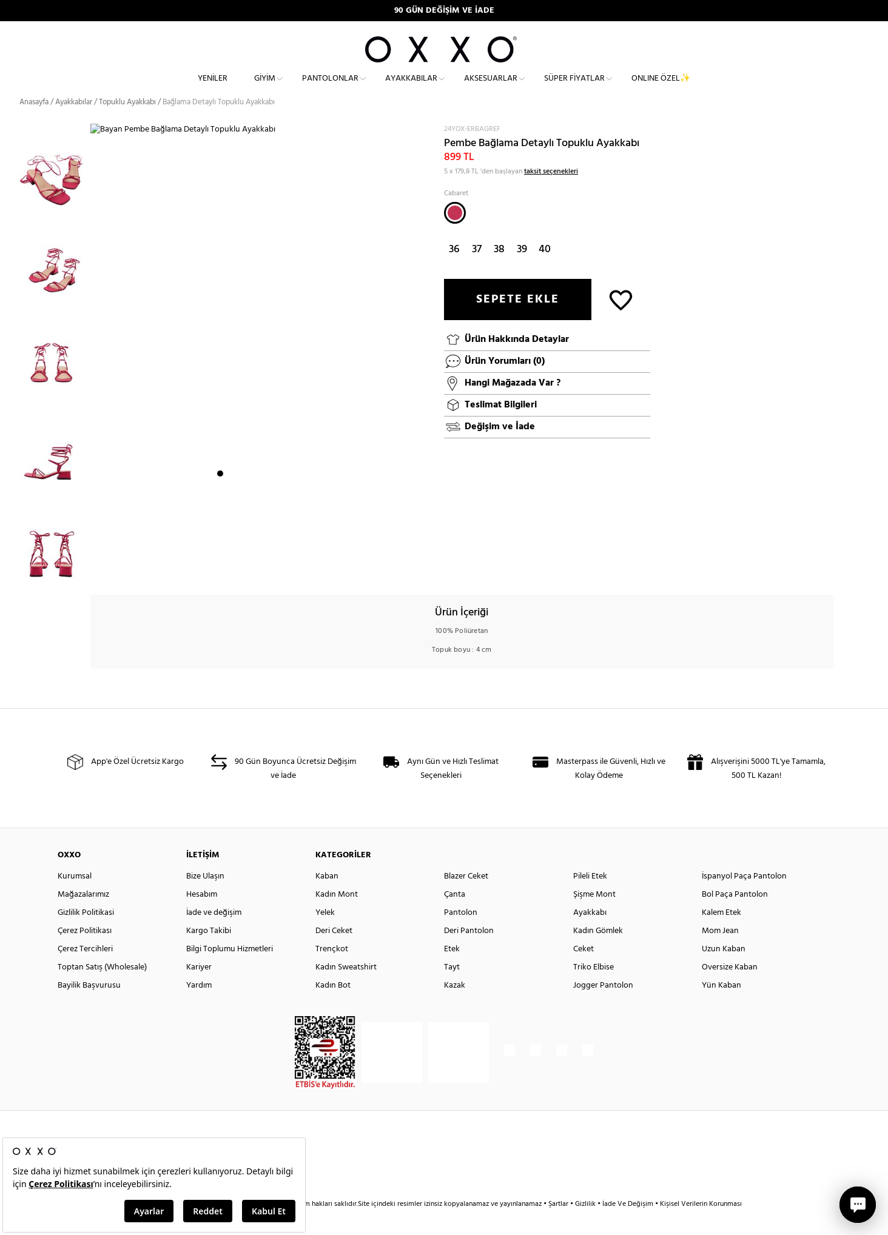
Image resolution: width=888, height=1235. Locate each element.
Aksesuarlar (490, 88)
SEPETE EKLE (517, 320)
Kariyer (199, 989)
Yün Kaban (721, 1007)
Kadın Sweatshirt (346, 989)
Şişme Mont (594, 916)
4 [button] (253, 567)
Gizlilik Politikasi (86, 935)
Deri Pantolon (469, 953)
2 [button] (231, 567)
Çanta (454, 916)
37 (477, 270)
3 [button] (242, 567)
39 (522, 270)
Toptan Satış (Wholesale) (102, 989)
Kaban (326, 898)
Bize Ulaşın (205, 898)
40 (545, 270)
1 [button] (220, 567)
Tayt (452, 989)
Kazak (454, 1007)
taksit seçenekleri (551, 193)
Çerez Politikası (85, 953)
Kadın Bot (333, 1007)
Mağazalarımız (83, 916)
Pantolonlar (330, 88)
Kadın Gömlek (598, 953)
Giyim (264, 88)
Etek (452, 971)
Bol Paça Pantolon (735, 916)
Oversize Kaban (730, 989)
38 (499, 270)
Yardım (199, 1007)
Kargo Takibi (208, 953)
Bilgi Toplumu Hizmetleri (229, 971)
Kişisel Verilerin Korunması (701, 1226)
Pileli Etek (590, 898)
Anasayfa (34, 124)
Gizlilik (586, 1226)
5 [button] (264, 567)
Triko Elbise (593, 989)
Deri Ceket (333, 953)
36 (454, 270)
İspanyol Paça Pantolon (744, 898)
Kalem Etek (721, 935)
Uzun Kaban (723, 971)
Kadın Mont (336, 916)
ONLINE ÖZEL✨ (660, 88)
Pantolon (460, 935)
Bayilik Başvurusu (89, 1007)
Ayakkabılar (411, 88)
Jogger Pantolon (603, 1007)
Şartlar (559, 1226)
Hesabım (201, 916)
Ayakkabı (590, 935)
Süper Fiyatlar (574, 88)
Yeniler (212, 88)
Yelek (325, 935)
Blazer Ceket (466, 898)
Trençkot (331, 971)
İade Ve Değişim (627, 1226)
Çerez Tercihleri (85, 971)
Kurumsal (75, 898)
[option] (54, 191)
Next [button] (96, 366)
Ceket (583, 971)
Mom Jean (720, 953)
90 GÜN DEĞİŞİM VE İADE (444, 11)
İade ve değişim (213, 935)
